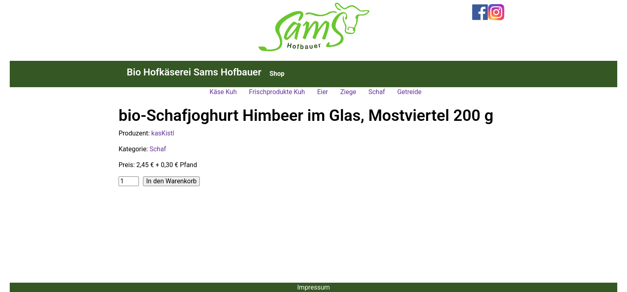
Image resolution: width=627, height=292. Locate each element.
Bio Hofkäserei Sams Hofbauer (194, 72)
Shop (277, 73)
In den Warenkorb (171, 181)
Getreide (409, 92)
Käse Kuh (223, 92)
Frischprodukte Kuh (277, 92)
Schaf (376, 92)
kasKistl (162, 133)
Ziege (348, 92)
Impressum (313, 287)
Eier (322, 92)
